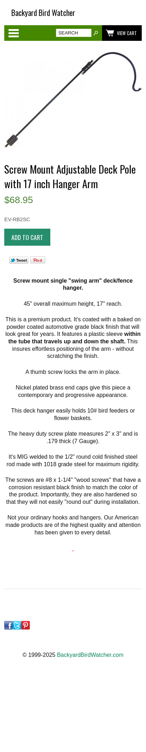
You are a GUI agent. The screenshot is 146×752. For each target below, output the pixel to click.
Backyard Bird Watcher (43, 12)
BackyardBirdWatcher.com (90, 655)
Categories (13, 33)
